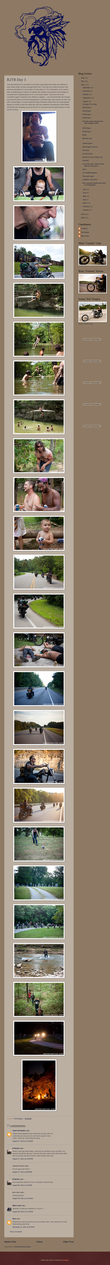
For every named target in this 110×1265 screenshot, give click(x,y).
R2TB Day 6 (86, 107)
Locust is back (87, 154)
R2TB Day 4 (86, 114)
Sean (84, 169)
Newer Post (10, 1242)
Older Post (68, 1242)
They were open (88, 176)
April (84, 200)
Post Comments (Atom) (22, 1247)
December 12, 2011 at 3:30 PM (23, 1227)
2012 (83, 81)
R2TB (84, 135)
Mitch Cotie (16, 1205)
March (85, 203)
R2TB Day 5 (86, 111)
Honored (85, 160)
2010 (83, 214)
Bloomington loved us (90, 147)
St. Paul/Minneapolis (89, 173)
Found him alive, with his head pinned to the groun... (93, 165)
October (86, 94)
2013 (83, 78)
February (86, 206)
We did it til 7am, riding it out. (92, 157)
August (85, 101)
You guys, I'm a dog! (89, 104)
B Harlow (15, 1148)
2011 (83, 85)
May (84, 196)
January (86, 210)
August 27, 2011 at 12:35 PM (22, 1159)
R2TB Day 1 (86, 132)
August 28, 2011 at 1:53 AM (22, 1185)
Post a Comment (16, 1232)
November (87, 91)
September (87, 98)
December (87, 88)
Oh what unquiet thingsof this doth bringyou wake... (92, 122)
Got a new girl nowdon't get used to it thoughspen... (94, 184)
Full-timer (85, 150)
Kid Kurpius (85, 232)
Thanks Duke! (87, 143)
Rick (14, 1219)
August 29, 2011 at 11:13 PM (22, 1212)
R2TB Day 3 (86, 118)
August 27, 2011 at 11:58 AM (22, 1141)
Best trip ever (87, 138)
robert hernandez (18, 1130)
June (85, 193)
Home (39, 1242)
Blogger (66, 1260)
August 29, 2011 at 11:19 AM (22, 1198)
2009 (83, 218)
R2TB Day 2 (86, 128)
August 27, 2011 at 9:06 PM (22, 1172)
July (84, 189)
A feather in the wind (89, 179)
